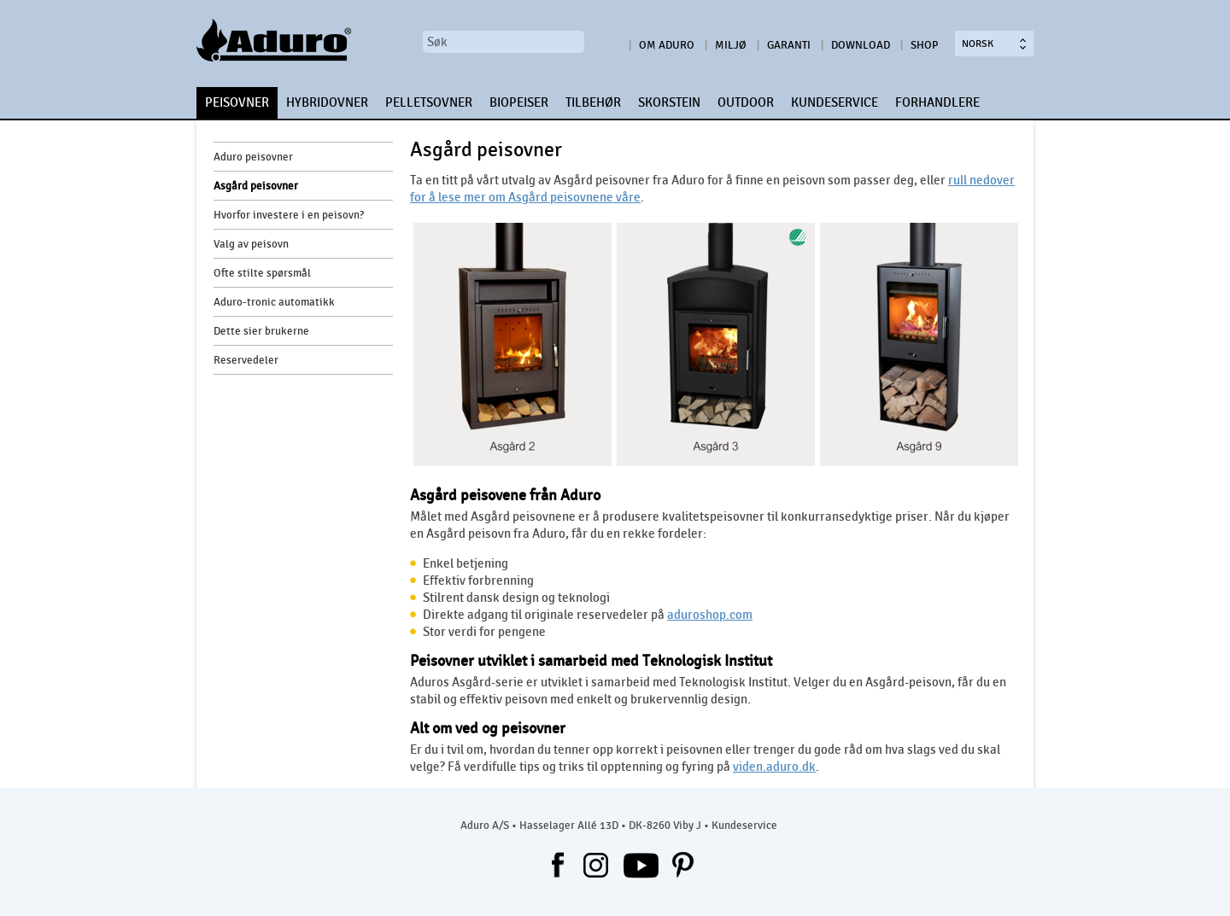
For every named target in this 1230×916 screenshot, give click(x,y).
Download (860, 45)
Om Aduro (666, 45)
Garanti (789, 45)
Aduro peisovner (253, 157)
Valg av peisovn (251, 244)
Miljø (731, 45)
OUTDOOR (746, 102)
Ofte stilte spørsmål (262, 273)
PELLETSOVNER (428, 102)
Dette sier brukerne (261, 331)
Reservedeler (246, 360)
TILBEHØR (593, 102)
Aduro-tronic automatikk (274, 302)
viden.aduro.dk (774, 766)
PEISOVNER (237, 102)
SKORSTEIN (669, 102)
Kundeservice (744, 825)
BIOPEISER (518, 102)
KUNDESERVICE (834, 102)
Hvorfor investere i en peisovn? (289, 215)
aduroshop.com (710, 614)
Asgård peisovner (256, 186)
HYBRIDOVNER (327, 102)
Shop (924, 45)
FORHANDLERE (937, 102)
